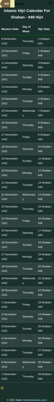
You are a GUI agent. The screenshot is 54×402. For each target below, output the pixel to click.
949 (6, 3)
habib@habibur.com (35, 400)
